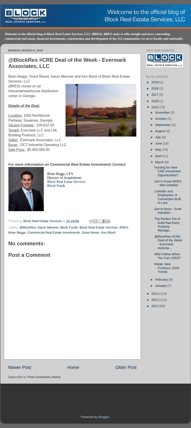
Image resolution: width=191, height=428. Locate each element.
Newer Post (19, 367)
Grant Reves (91, 232)
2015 (155, 107)
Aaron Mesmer (48, 227)
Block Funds (56, 186)
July (158, 137)
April (158, 156)
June (159, 143)
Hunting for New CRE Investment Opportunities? (167, 171)
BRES (124, 227)
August (160, 131)
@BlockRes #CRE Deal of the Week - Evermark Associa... (168, 242)
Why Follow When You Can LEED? (167, 256)
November (163, 112)
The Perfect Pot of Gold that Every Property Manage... (167, 224)
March (160, 162)
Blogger (103, 417)
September (163, 125)
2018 (155, 88)
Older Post (125, 367)
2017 (155, 94)
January (161, 285)
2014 (155, 293)
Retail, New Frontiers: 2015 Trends (166, 268)
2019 (155, 82)
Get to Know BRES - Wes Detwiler (167, 183)
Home (73, 367)
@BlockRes (27, 227)
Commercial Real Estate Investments (53, 232)
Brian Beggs (17, 232)
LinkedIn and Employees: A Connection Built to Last (167, 197)
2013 (155, 300)
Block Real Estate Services (66, 182)
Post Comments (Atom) (44, 377)
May (158, 149)
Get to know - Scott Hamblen (167, 210)
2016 (155, 101)
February (162, 279)
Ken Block (108, 232)
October (161, 118)
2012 (155, 306)
